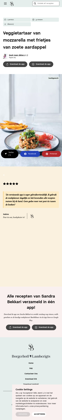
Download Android (31, 384)
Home (31, 363)
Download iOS (31, 379)
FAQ (31, 368)
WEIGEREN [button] (22, 414)
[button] (5, 3)
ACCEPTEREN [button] (39, 414)
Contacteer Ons (31, 374)
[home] (12, 3)
